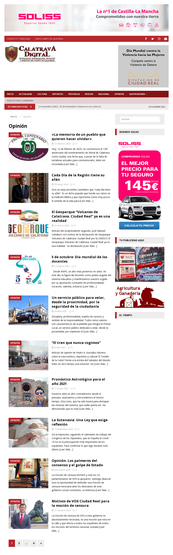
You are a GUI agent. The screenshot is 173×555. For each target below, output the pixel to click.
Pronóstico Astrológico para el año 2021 (78, 381)
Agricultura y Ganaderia (20, 100)
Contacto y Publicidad (18, 38)
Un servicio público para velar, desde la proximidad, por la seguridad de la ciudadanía (78, 301)
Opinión (119, 93)
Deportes (57, 93)
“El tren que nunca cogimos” (76, 342)
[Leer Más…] (70, 163)
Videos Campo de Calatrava (49, 38)
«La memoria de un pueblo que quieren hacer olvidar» (79, 136)
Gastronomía (137, 93)
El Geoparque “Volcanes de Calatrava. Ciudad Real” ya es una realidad (81, 216)
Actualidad (25, 93)
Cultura (42, 93)
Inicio (10, 93)
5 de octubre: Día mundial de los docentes (79, 258)
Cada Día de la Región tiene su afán (78, 177)
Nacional (103, 93)
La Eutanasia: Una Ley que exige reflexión (80, 421)
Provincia (74, 93)
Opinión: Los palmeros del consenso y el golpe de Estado (77, 462)
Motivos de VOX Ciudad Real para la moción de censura (80, 503)
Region (89, 93)
